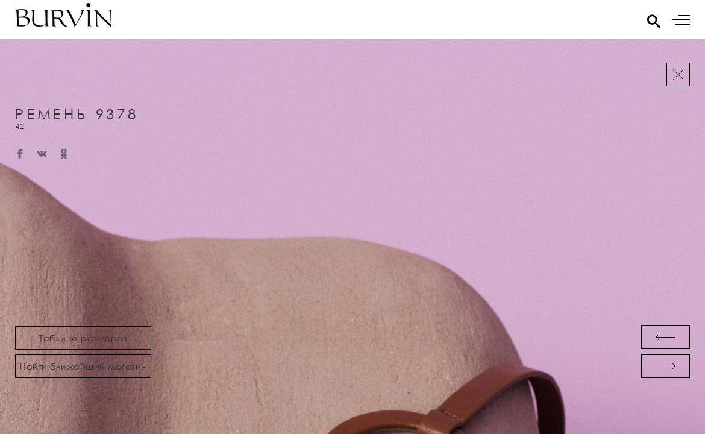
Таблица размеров (83, 338)
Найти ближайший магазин (83, 366)
